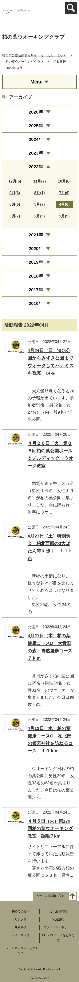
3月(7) (14, 216)
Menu (37, 82)
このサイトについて (8, 11)
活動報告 (59, 61)
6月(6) (14, 204)
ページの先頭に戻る (50, 895)
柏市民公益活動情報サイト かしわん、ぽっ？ (34, 55)
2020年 (36, 248)
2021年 (36, 234)
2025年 (36, 125)
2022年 (36, 166)
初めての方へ (20, 911)
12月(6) (14, 181)
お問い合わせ (24, 10)
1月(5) (64, 216)
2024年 (36, 139)
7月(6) (64, 193)
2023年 (36, 153)
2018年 (36, 276)
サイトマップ (20, 935)
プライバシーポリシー (58, 927)
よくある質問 (58, 911)
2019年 (36, 262)
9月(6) (14, 193)
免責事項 (21, 927)
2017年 (36, 289)
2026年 (36, 112)
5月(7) (39, 204)
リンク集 (21, 919)
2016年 (36, 303)
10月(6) (64, 181)
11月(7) (39, 181)
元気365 (46, 978)
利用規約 (58, 919)
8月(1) (39, 193)
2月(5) (39, 216)
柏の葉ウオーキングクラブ (24, 61)
